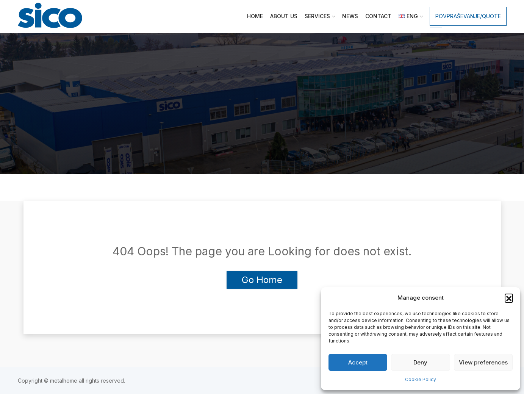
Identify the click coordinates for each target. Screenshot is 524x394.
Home (255, 16)
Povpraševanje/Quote (468, 16)
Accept (358, 362)
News (350, 16)
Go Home (262, 279)
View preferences (483, 362)
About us (283, 16)
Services (317, 16)
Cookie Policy (420, 379)
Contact (378, 16)
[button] (509, 298)
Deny (420, 362)
